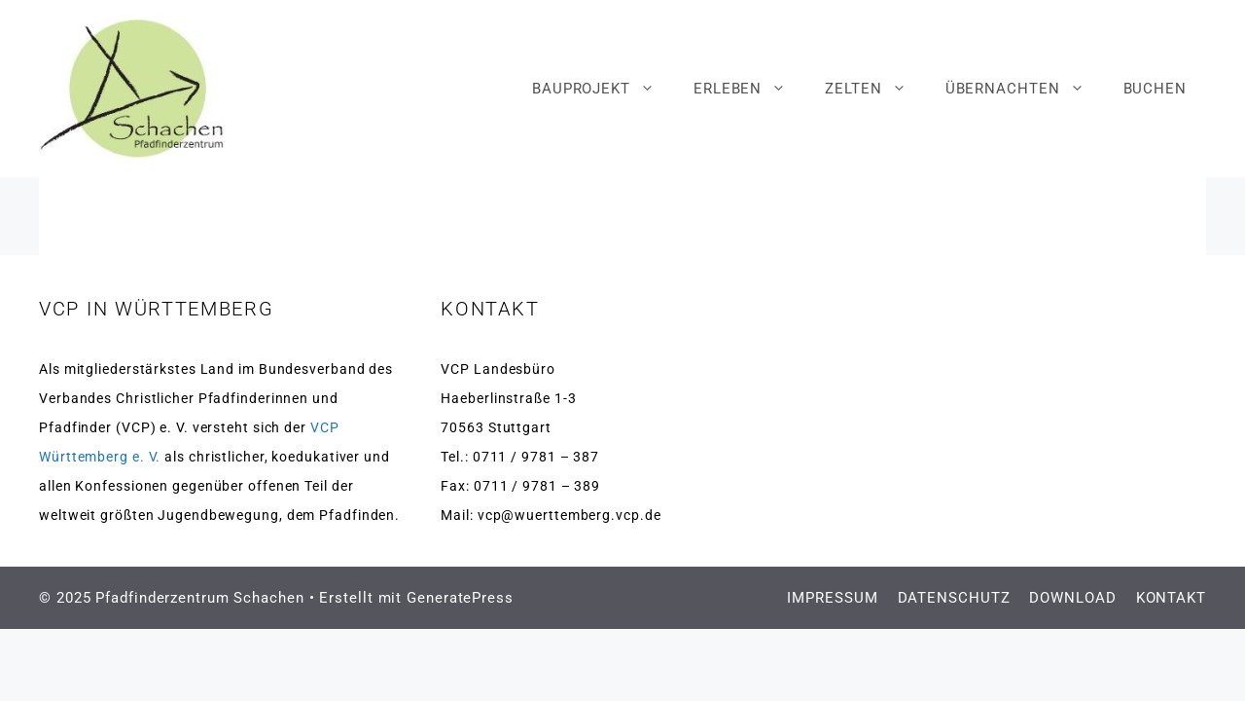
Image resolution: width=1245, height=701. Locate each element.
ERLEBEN (749, 88)
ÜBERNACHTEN (1024, 88)
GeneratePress (460, 598)
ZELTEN (875, 88)
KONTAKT (1171, 598)
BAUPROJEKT (603, 88)
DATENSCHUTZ (954, 598)
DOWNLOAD (1072, 598)
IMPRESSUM (832, 598)
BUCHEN (1155, 88)
